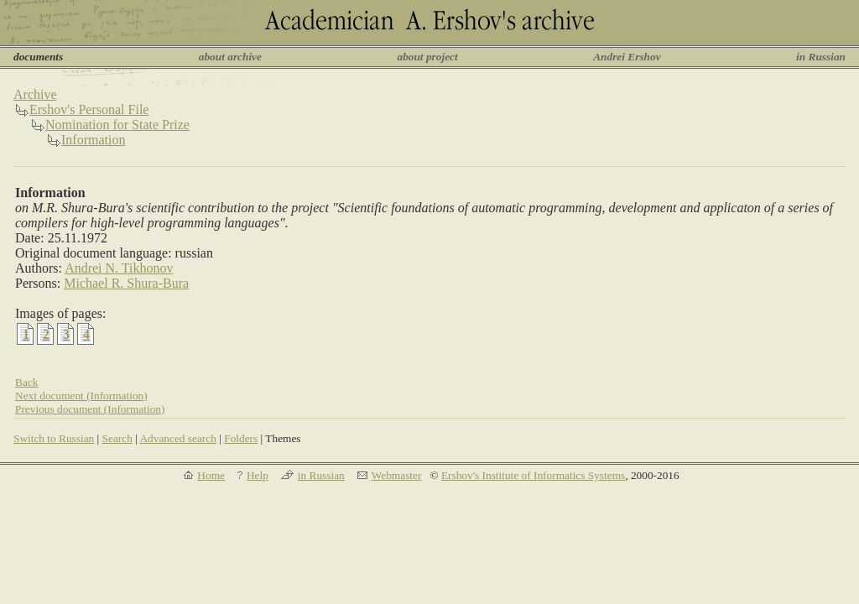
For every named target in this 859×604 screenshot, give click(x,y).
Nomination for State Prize (117, 124)
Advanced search (177, 438)
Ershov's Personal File (88, 109)
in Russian (821, 56)
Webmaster (397, 475)
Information (93, 140)
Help (257, 475)
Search (117, 438)
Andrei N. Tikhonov (119, 268)
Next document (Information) (81, 395)
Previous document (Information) (89, 409)
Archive (35, 94)
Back (26, 382)
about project (427, 56)
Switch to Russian (53, 438)
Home (211, 475)
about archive (230, 56)
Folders (241, 438)
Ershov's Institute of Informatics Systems (533, 475)
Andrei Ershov (626, 56)
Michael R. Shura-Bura (126, 283)
